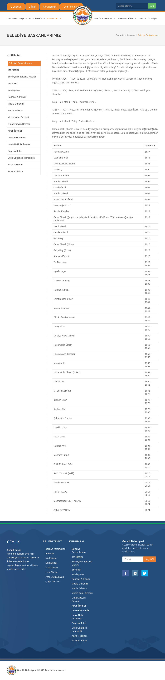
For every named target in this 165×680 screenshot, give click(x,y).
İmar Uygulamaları (54, 577)
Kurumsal (131, 35)
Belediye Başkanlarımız (20, 63)
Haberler (49, 553)
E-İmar (32, 6)
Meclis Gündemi (16, 103)
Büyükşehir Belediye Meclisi (22, 76)
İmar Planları (51, 572)
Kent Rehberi (49, 6)
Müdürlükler (51, 558)
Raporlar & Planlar (17, 97)
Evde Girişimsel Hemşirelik (21, 158)
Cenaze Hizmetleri (17, 137)
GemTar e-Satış (71, 6)
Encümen (12, 83)
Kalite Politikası (15, 164)
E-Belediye (15, 6)
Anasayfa (120, 35)
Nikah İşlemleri (15, 130)
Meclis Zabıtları (15, 110)
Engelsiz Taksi (15, 151)
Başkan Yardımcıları (55, 549)
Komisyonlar (14, 90)
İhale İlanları (51, 567)
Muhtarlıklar (51, 563)
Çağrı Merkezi (52, 581)
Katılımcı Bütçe (15, 171)
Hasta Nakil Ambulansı (19, 144)
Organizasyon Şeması (19, 124)
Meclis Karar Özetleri (18, 117)
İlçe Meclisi (13, 70)
